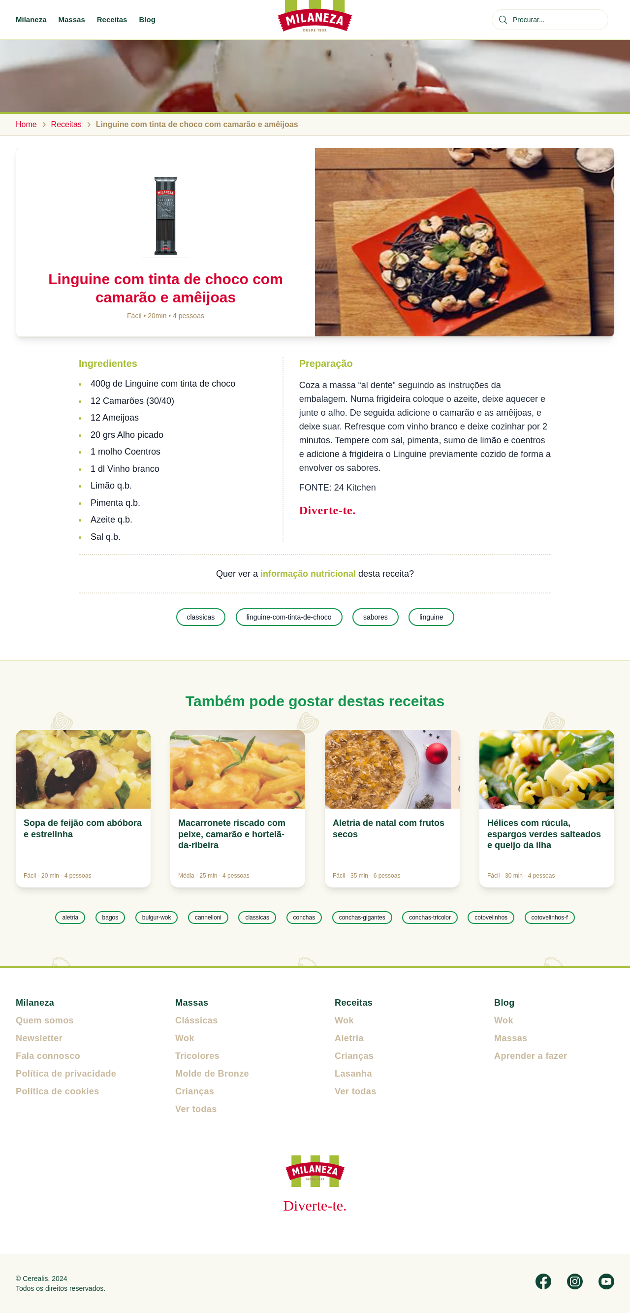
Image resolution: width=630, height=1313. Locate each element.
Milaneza (31, 19)
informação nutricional (308, 574)
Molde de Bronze (212, 1074)
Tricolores (197, 1056)
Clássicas (196, 1020)
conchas (304, 917)
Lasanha (353, 1074)
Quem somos (45, 1020)
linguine (431, 617)
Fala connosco (48, 1056)
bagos (110, 917)
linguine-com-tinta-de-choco (289, 617)
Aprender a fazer (530, 1056)
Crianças (194, 1091)
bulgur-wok (156, 917)
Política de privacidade (66, 1074)
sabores (375, 617)
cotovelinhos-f (550, 917)
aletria (70, 917)
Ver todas (196, 1109)
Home (26, 124)
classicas (201, 617)
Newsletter (39, 1038)
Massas (72, 19)
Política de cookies (57, 1091)
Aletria (349, 1038)
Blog (147, 19)
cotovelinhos (490, 917)
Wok (184, 1038)
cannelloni (208, 917)
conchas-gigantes (362, 917)
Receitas (112, 19)
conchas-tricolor (430, 917)
